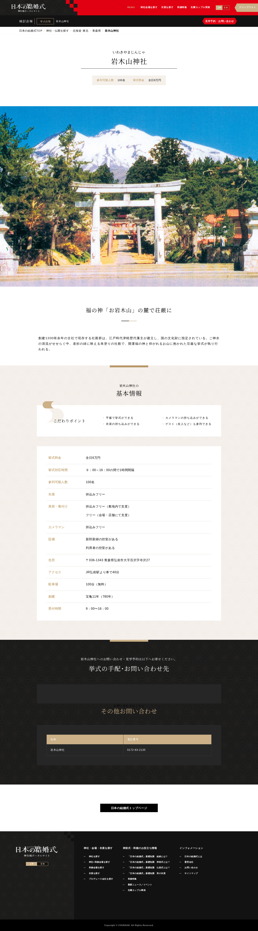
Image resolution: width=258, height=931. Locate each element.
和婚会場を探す (96, 867)
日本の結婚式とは (193, 856)
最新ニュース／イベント (140, 884)
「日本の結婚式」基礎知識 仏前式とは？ (149, 867)
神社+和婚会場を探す (99, 862)
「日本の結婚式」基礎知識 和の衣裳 (146, 873)
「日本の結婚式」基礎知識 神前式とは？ (149, 862)
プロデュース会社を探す (101, 879)
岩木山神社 (62, 21)
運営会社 (188, 862)
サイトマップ (191, 873)
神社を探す (94, 856)
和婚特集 (132, 879)
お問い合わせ (191, 867)
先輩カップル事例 (137, 890)
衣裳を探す (94, 873)
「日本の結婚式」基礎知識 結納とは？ (148, 856)
